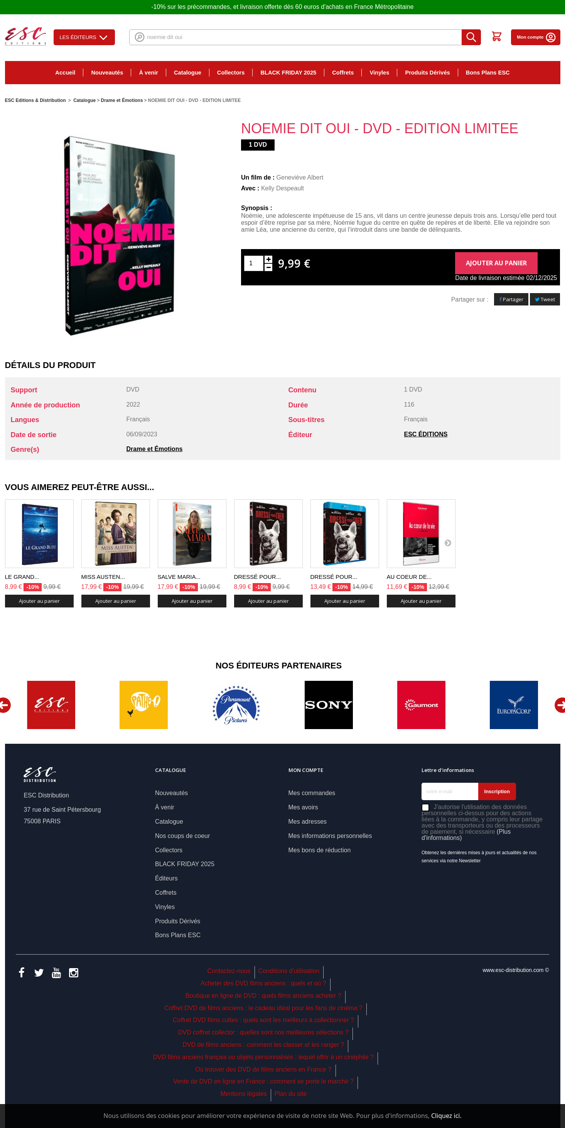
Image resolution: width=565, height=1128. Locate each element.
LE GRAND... (22, 576)
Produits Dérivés (427, 73)
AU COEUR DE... (409, 576)
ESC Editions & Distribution (35, 100)
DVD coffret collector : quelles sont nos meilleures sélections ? (263, 1032)
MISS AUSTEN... (103, 576)
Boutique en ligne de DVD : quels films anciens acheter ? (263, 995)
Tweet (545, 299)
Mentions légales (244, 1094)
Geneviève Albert (300, 177)
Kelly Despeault (282, 188)
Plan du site (291, 1094)
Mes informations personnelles (330, 836)
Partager (511, 299)
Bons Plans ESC (488, 73)
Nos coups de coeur (182, 836)
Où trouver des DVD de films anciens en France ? (264, 1069)
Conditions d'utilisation (289, 971)
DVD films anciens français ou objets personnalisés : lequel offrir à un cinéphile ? (263, 1057)
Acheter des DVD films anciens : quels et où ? (263, 983)
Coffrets (343, 73)
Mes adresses (307, 821)
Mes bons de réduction (319, 850)
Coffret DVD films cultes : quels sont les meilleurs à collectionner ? (263, 1020)
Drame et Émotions (154, 449)
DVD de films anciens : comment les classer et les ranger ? (263, 1044)
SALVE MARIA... (179, 576)
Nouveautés (107, 73)
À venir (148, 73)
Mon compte (536, 36)
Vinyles (379, 73)
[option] (51, 705)
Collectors (231, 73)
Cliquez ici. (446, 1115)
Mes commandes (312, 793)
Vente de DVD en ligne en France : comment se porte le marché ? (263, 1081)
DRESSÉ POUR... (257, 576)
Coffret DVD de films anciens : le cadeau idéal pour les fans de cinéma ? (263, 1008)
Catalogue (187, 73)
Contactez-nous (229, 971)
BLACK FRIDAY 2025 (288, 73)
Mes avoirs (303, 807)
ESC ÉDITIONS (426, 434)
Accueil (65, 73)
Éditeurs (166, 878)
